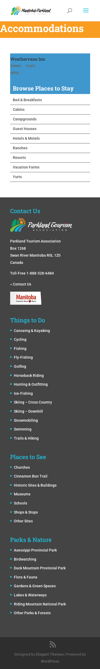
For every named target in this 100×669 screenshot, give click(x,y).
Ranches (20, 148)
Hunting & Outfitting (31, 384)
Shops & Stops (26, 512)
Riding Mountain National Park (40, 604)
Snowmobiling (26, 420)
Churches (22, 467)
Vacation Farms (26, 167)
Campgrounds (25, 119)
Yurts (17, 177)
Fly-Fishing (23, 357)
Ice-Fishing (23, 393)
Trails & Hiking (26, 438)
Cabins (19, 109)
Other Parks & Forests (32, 613)
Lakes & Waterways (30, 595)
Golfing (20, 366)
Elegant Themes (50, 654)
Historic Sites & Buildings (35, 485)
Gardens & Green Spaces (35, 586)
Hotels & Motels (26, 138)
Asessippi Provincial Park (35, 550)
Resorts (19, 157)
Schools (20, 503)
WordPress (50, 661)
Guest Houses (25, 129)
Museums (22, 494)
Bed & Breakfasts (27, 100)
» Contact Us (20, 284)
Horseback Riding (29, 375)
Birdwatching (25, 559)
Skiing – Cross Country (33, 402)
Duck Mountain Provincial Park (40, 568)
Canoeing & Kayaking (32, 330)
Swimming (22, 429)
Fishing (20, 348)
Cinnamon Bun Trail (30, 476)
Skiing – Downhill (28, 411)
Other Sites (23, 521)
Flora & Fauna (25, 577)
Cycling (20, 339)
